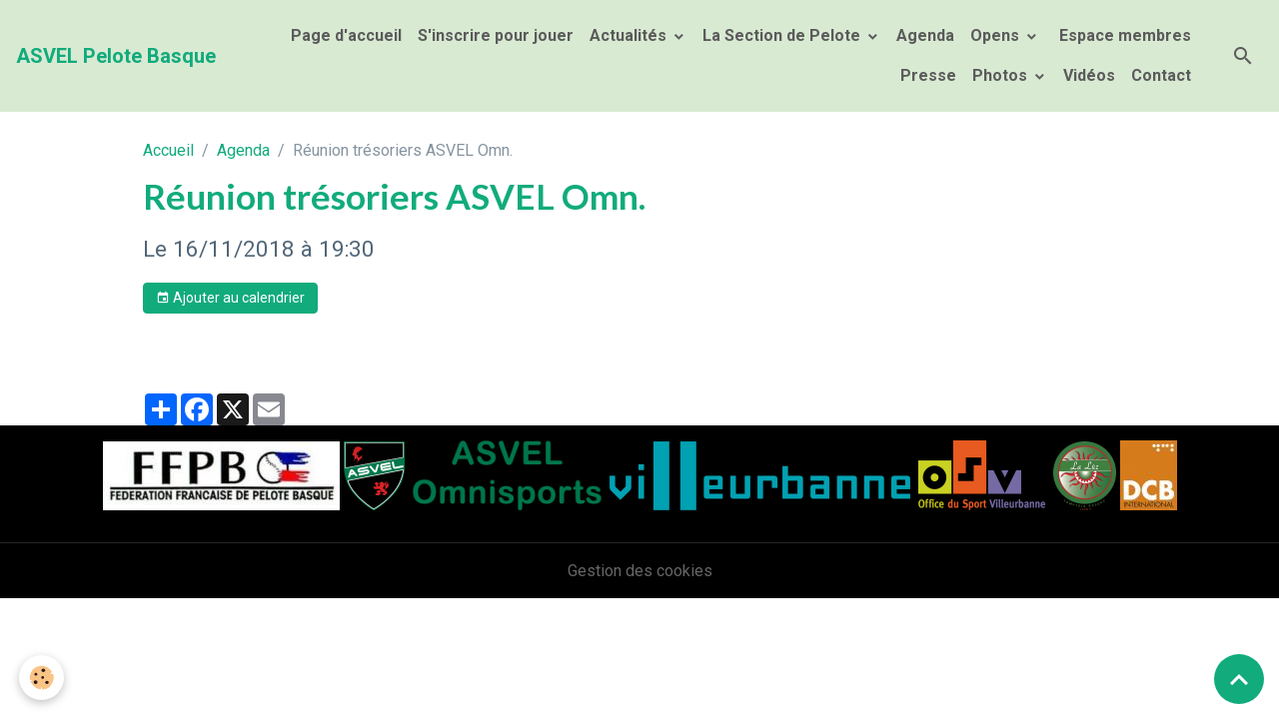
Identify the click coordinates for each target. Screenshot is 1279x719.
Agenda (925, 35)
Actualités (630, 35)
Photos (1001, 75)
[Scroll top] (1239, 679)
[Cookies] (42, 677)
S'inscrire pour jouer (496, 35)
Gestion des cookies (640, 570)
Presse (928, 75)
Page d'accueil (346, 35)
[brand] (116, 56)
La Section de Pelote (783, 35)
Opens (996, 35)
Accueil (168, 150)
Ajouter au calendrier (230, 299)
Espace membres (1123, 35)
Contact (1161, 75)
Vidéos (1089, 75)
